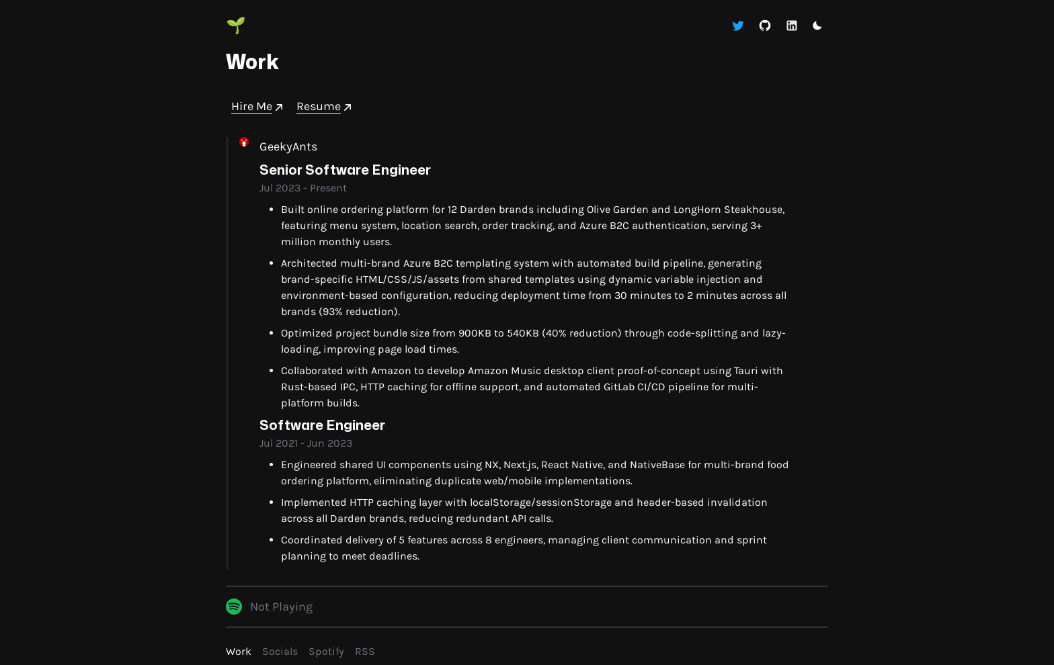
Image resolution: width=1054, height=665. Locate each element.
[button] (817, 25)
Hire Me (258, 106)
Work (238, 651)
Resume (325, 106)
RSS (365, 651)
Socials (280, 651)
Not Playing (281, 606)
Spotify (326, 651)
